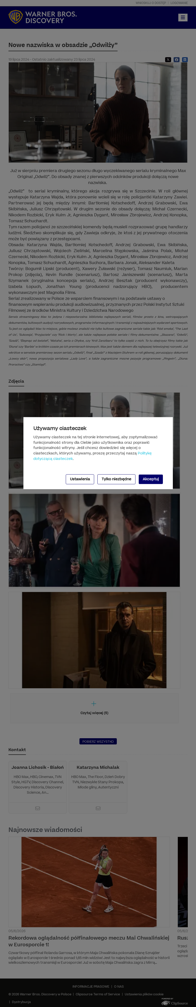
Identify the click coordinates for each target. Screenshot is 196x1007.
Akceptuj (151, 479)
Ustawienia (80, 479)
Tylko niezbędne (116, 479)
